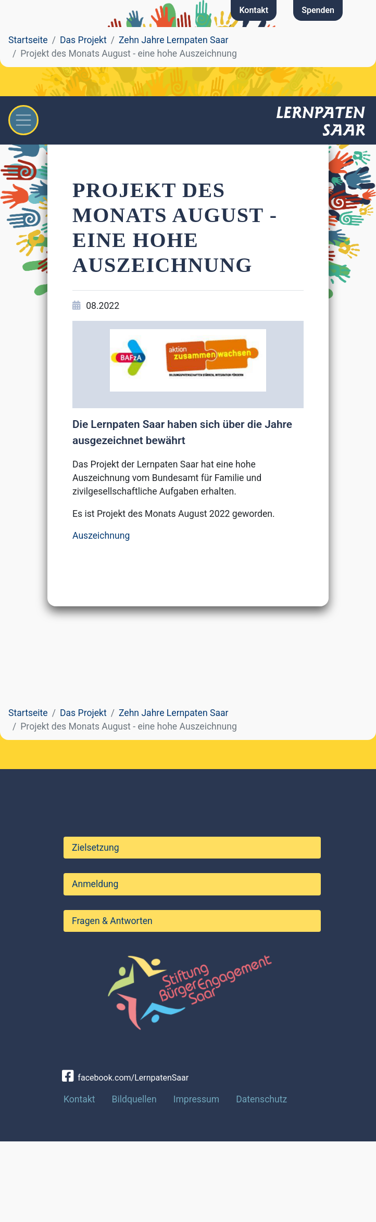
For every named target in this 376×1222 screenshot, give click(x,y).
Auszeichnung (101, 535)
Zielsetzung (95, 928)
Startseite (28, 40)
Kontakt (253, 10)
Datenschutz (261, 1179)
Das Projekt (83, 40)
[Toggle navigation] (23, 120)
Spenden (318, 10)
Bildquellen (134, 1179)
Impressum (196, 1179)
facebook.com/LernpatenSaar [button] (125, 1158)
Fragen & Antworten (112, 1001)
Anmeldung (95, 964)
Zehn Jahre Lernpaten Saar (174, 40)
